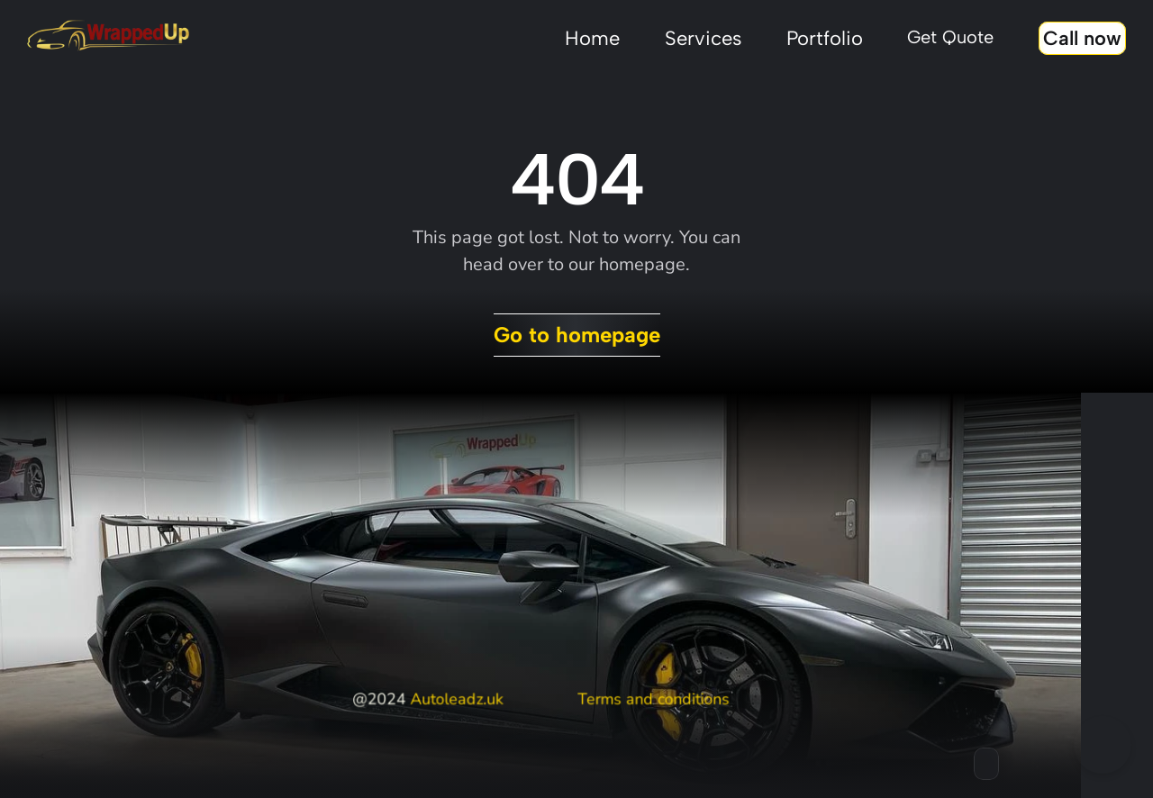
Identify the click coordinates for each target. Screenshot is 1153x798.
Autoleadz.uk (456, 698)
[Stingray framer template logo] (108, 36)
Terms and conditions (652, 698)
